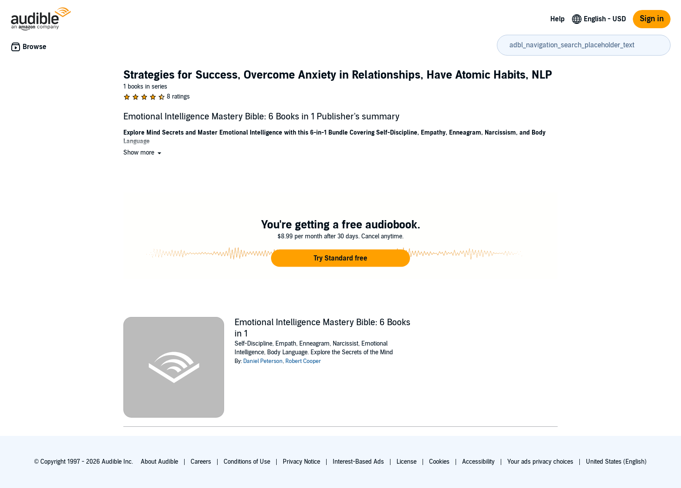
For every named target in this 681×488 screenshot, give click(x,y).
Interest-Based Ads (358, 461)
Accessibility (478, 461)
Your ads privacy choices (540, 461)
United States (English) (616, 461)
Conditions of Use (247, 461)
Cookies (439, 461)
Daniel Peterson (263, 361)
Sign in (652, 18)
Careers (201, 461)
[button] (143, 152)
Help (557, 19)
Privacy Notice (301, 461)
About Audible (159, 461)
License (407, 461)
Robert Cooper (303, 361)
